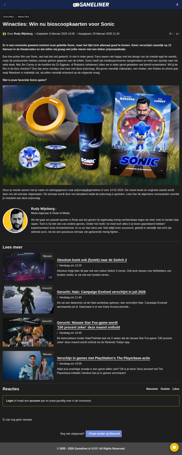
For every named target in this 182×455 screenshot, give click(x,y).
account (35, 400)
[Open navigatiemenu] (4, 5)
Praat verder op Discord (104, 433)
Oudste (165, 388)
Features (8, 17)
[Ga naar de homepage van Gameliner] (91, 5)
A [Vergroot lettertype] (170, 33)
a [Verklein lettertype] (177, 33)
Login (10, 400)
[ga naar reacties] (174, 447)
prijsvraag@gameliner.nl (88, 190)
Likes (175, 388)
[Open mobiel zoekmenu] (177, 5)
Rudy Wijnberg (23, 33)
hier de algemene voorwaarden (151, 194)
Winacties (23, 17)
